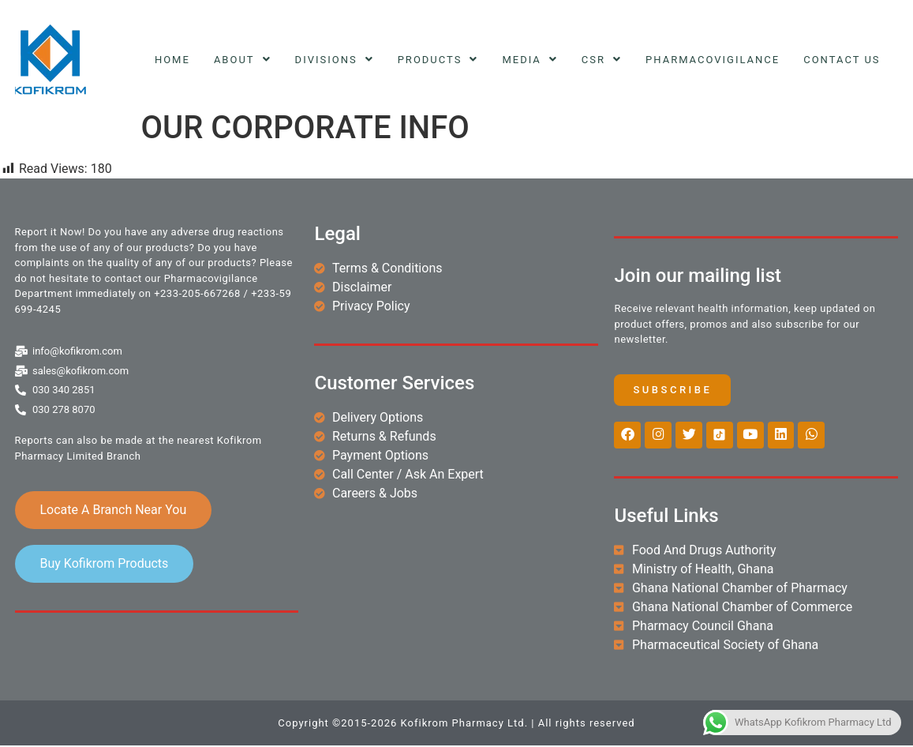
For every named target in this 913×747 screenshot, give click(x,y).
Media (529, 60)
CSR (602, 60)
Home (172, 60)
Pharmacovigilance (712, 60)
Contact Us (841, 60)
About (242, 60)
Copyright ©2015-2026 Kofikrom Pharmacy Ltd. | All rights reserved (456, 724)
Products (438, 60)
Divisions (334, 60)
